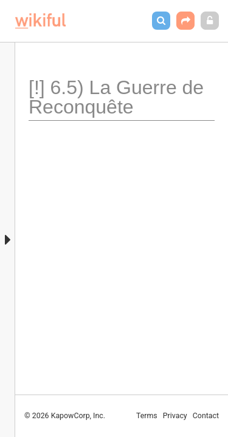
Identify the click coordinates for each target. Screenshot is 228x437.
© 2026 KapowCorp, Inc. (64, 416)
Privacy (175, 416)
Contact (206, 416)
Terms (146, 416)
